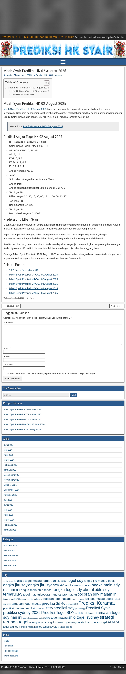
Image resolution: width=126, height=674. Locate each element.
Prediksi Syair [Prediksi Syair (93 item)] (98, 612)
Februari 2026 (10, 469)
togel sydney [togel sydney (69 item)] (10, 630)
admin (9, 75)
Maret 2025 (9, 523)
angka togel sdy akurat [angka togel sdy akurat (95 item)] (74, 593)
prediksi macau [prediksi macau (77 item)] (13, 612)
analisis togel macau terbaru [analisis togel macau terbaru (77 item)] (33, 584)
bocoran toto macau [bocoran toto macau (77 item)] (56, 602)
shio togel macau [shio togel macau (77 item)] (56, 621)
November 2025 (11, 484)
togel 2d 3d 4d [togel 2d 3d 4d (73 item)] (110, 626)
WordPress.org (11, 659)
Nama (6, 352)
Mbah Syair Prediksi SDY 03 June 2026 (22, 418)
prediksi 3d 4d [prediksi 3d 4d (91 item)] (53, 607)
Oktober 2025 (10, 489)
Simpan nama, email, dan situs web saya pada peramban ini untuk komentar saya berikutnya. (51, 377)
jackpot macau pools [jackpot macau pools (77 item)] (99, 602)
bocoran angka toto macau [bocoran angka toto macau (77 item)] (58, 598)
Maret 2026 (9, 464)
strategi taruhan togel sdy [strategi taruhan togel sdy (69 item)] (44, 626)
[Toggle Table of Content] (45, 83)
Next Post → (117, 306)
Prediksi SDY (10, 564)
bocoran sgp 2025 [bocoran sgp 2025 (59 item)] (11, 603)
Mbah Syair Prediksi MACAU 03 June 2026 (24, 428)
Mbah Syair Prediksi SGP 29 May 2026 (22, 433)
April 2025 (8, 519)
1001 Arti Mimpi (11, 549)
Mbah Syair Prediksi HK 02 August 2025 (34, 71)
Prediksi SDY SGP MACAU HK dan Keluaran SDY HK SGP (37, 37)
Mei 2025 (8, 514)
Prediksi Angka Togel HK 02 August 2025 (30, 91)
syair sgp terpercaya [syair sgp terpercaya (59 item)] (68, 627)
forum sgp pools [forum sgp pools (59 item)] (77, 603)
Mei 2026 (8, 454)
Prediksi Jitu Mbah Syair (23, 94)
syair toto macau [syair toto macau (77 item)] (89, 626)
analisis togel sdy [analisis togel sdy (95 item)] (68, 584)
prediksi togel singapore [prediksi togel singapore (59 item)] (85, 617)
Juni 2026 (8, 449)
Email (6, 360)
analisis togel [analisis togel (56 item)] (8, 585)
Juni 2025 (8, 509)
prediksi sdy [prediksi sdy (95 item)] (63, 612)
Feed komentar (11, 655)
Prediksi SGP (10, 569)
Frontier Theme (117, 671)
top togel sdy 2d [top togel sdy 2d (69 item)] (48, 630)
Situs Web (8, 368)
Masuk (7, 645)
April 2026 (8, 459)
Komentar (9, 322)
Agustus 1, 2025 (24, 75)
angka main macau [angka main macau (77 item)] (78, 589)
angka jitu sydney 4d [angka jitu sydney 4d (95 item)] (46, 589)
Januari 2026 (10, 474)
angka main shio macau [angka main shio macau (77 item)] (37, 594)
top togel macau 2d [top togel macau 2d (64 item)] (28, 631)
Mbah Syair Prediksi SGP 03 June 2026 (22, 413)
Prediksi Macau (11, 559)
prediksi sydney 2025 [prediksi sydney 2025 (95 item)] (22, 616)
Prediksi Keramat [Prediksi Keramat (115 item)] (96, 607)
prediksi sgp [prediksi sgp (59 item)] (80, 612)
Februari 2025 (10, 529)
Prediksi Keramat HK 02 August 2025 (43, 126)
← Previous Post (11, 306)
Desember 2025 (11, 479)
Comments (56, 75)
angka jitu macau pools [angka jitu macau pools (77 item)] (99, 584)
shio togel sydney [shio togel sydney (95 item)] (83, 621)
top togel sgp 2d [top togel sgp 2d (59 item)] (65, 631)
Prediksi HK (41, 75)
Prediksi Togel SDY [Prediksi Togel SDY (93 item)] (57, 616)
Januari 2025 (10, 533)
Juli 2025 (8, 504)
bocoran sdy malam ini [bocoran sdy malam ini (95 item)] (97, 598)
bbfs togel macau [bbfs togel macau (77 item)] (28, 598)
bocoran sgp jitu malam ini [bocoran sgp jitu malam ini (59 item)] (30, 603)
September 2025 (12, 494)
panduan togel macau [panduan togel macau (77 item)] (26, 607)
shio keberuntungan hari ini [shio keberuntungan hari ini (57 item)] (33, 622)
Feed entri (8, 649)
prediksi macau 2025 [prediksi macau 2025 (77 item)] (38, 612)
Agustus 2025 (10, 499)
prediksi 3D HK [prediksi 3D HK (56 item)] (72, 608)
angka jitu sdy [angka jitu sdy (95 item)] (15, 589)
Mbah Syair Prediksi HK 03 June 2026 (22, 423)
